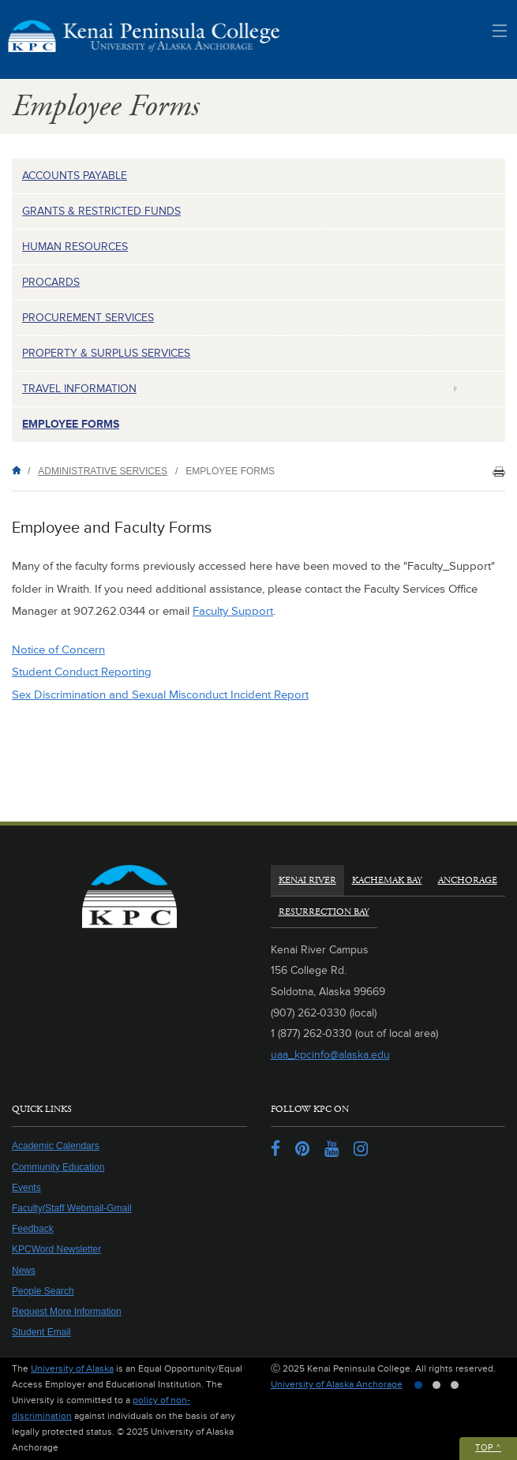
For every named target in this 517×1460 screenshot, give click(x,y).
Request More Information (67, 1311)
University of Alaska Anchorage (337, 1385)
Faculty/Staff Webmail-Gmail (72, 1208)
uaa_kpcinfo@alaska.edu (330, 1054)
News (24, 1270)
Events (26, 1187)
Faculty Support (233, 611)
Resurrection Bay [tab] (324, 912)
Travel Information (79, 388)
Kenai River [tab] (307, 880)
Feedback (33, 1228)
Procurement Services (88, 317)
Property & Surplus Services (106, 353)
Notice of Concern (58, 649)
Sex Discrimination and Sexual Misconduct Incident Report (160, 694)
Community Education (58, 1167)
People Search (43, 1291)
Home (20, 470)
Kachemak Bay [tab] (387, 880)
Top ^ (488, 1448)
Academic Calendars (55, 1145)
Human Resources (75, 246)
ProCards (51, 282)
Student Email (41, 1332)
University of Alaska (72, 1369)
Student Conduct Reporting (82, 671)
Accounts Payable (74, 175)
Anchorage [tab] (467, 880)
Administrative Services (102, 471)
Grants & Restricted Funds (101, 211)
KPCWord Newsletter (56, 1249)
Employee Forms (70, 424)
